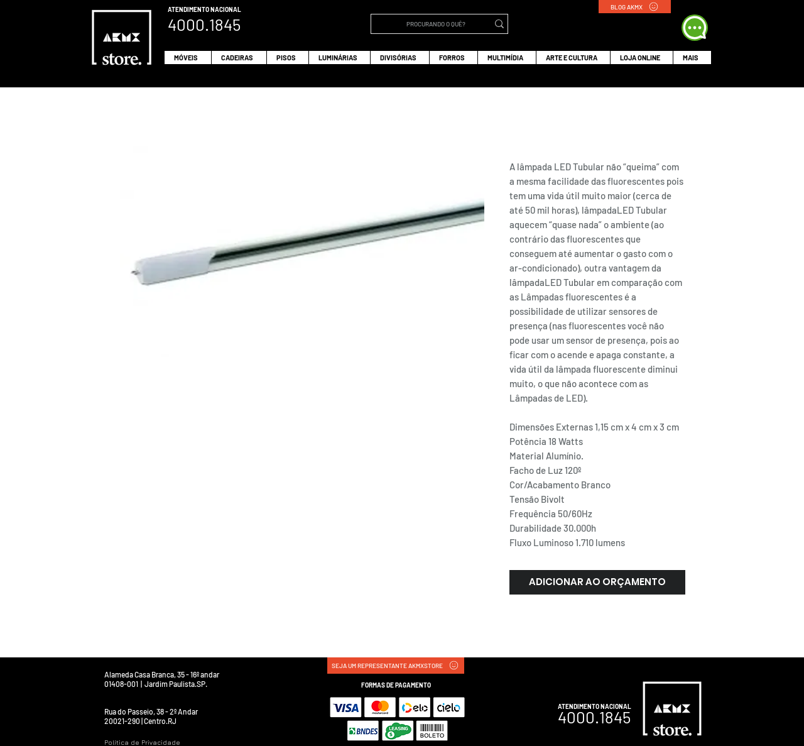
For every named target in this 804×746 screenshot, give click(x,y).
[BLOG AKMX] (635, 6)
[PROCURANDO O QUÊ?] (436, 23)
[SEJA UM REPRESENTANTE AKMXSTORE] (395, 665)
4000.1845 (594, 717)
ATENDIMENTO (189, 9)
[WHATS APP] (695, 27)
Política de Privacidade (142, 742)
